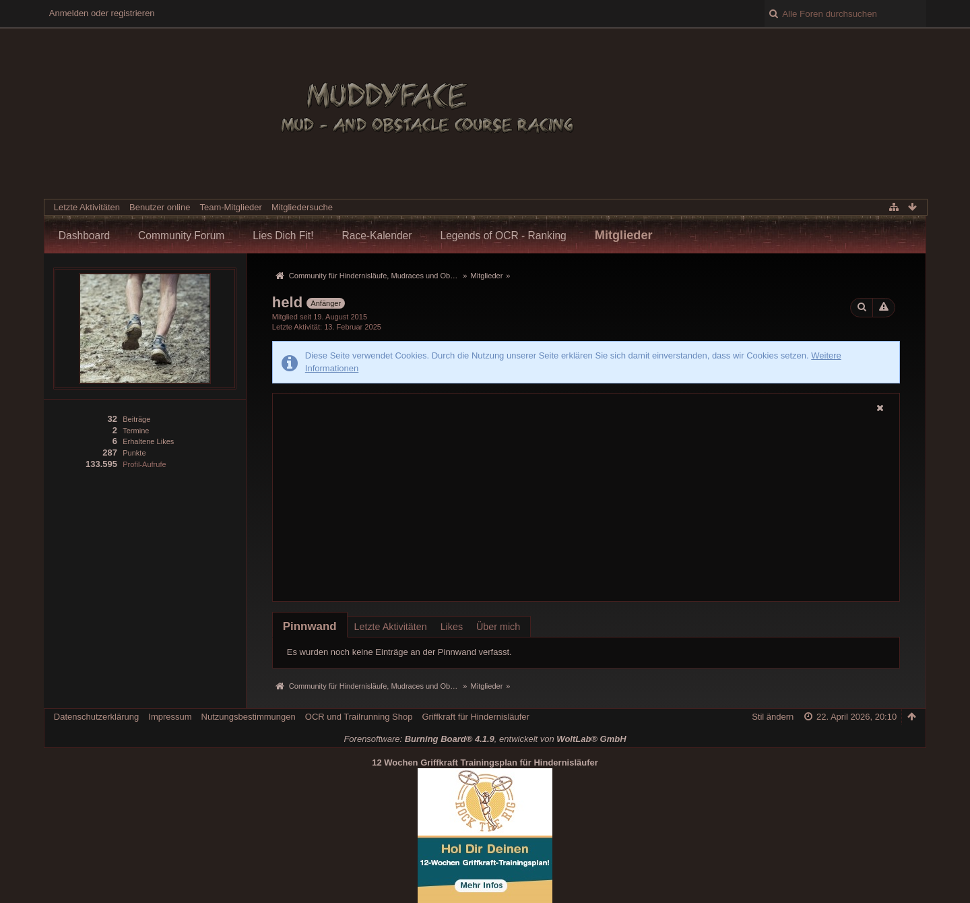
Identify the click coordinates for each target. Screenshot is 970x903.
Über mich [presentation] (498, 626)
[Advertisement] (586, 508)
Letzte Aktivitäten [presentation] (390, 626)
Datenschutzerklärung (96, 717)
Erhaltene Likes (148, 441)
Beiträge (136, 419)
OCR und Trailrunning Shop (359, 717)
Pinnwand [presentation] (310, 626)
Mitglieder (624, 235)
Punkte (134, 453)
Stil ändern (773, 717)
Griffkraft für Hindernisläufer (475, 717)
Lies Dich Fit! (283, 235)
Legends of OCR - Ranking (504, 235)
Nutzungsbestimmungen (248, 717)
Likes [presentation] (452, 626)
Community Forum (181, 235)
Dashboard (84, 235)
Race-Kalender (377, 235)
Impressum (169, 717)
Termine (136, 431)
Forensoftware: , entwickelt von (485, 739)
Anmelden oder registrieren (102, 13)
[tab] (310, 626)
